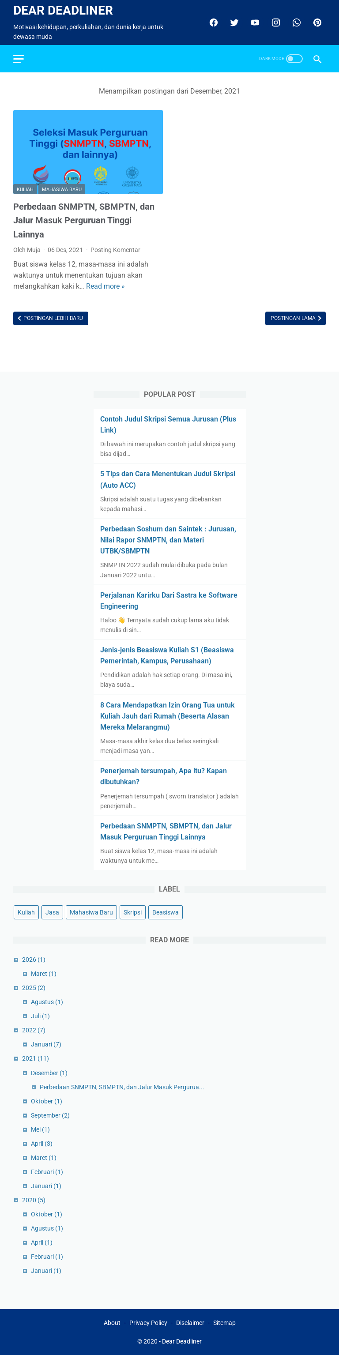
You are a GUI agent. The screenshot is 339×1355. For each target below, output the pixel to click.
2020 (33, 1200)
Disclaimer (190, 1322)
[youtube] (254, 22)
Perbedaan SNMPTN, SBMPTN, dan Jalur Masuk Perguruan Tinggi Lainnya (83, 220)
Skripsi (133, 912)
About (112, 1322)
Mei (40, 1129)
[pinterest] (316, 22)
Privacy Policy (148, 1322)
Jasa (52, 912)
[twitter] (233, 22)
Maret (43, 973)
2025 (33, 987)
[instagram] (274, 22)
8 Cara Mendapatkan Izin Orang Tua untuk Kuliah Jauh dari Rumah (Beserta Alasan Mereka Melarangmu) (167, 716)
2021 (35, 1058)
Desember (49, 1072)
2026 (33, 959)
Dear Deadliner (63, 10)
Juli (40, 1016)
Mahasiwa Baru (62, 189)
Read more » (105, 286)
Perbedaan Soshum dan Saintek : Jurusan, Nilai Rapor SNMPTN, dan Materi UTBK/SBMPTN (168, 540)
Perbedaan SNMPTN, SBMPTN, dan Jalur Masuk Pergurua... (122, 1087)
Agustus (47, 1001)
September (50, 1115)
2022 (33, 1030)
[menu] (18, 59)
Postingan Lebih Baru (52, 318)
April (42, 1143)
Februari (47, 1171)
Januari (46, 1044)
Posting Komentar (115, 249)
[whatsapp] (295, 22)
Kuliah (25, 189)
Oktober (46, 1101)
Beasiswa (165, 912)
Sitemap (224, 1322)
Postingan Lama (294, 318)
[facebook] (212, 22)
